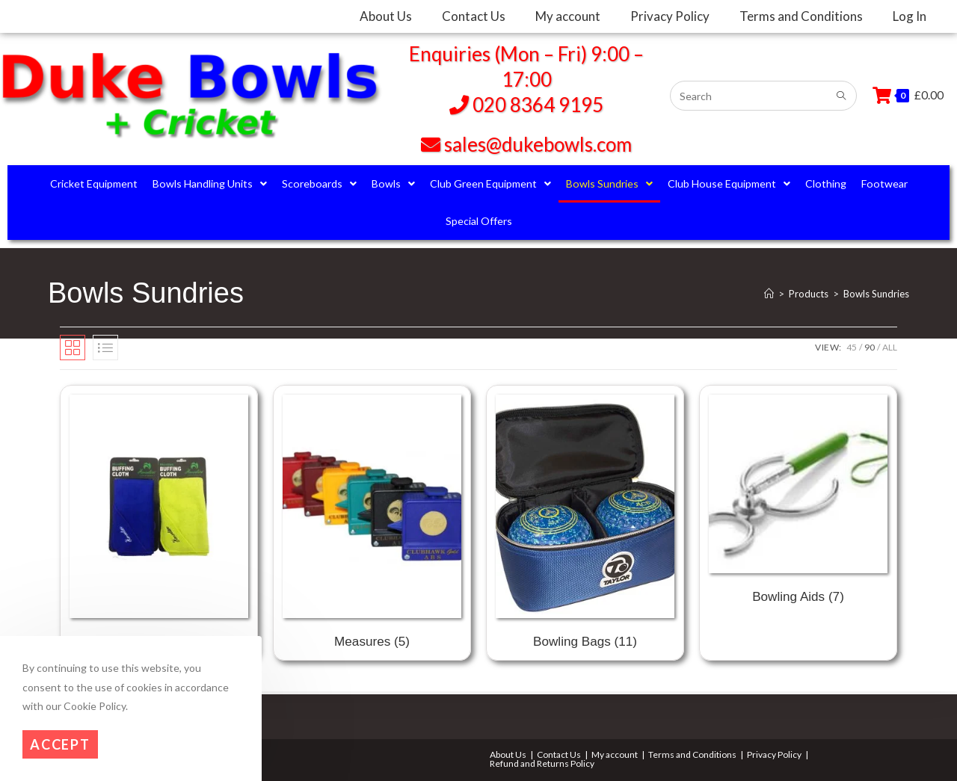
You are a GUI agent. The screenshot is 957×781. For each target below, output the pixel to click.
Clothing (825, 183)
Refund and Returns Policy (542, 763)
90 (869, 347)
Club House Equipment (729, 184)
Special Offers (479, 220)
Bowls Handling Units (210, 184)
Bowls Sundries (609, 184)
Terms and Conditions (692, 754)
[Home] (769, 294)
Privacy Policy (774, 754)
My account (614, 754)
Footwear (884, 183)
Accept (60, 744)
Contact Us (559, 754)
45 (851, 347)
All (889, 347)
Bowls (393, 184)
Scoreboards (319, 184)
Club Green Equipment (490, 184)
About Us (508, 754)
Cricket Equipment (94, 183)
